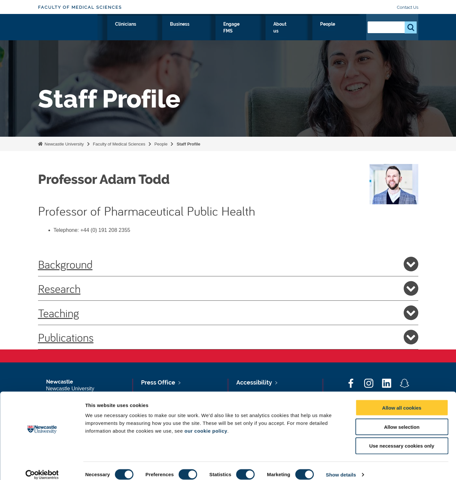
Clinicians (208, 31)
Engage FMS (279, 31)
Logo (68, 30)
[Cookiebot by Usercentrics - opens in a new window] (42, 467)
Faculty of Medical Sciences (80, 7)
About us (316, 31)
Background (228, 264)
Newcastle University (64, 144)
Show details (341, 467)
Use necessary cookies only (401, 438)
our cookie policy (205, 423)
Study (178, 31)
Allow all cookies (402, 400)
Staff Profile (188, 144)
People (347, 31)
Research (149, 31)
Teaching (228, 313)
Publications (228, 337)
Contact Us (407, 7)
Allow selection (401, 419)
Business (242, 31)
